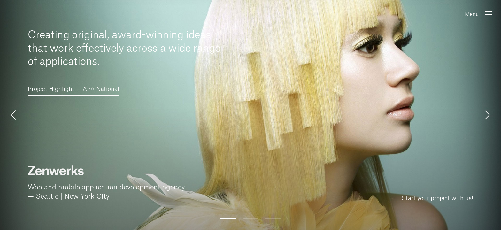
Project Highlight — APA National (73, 89)
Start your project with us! (437, 198)
